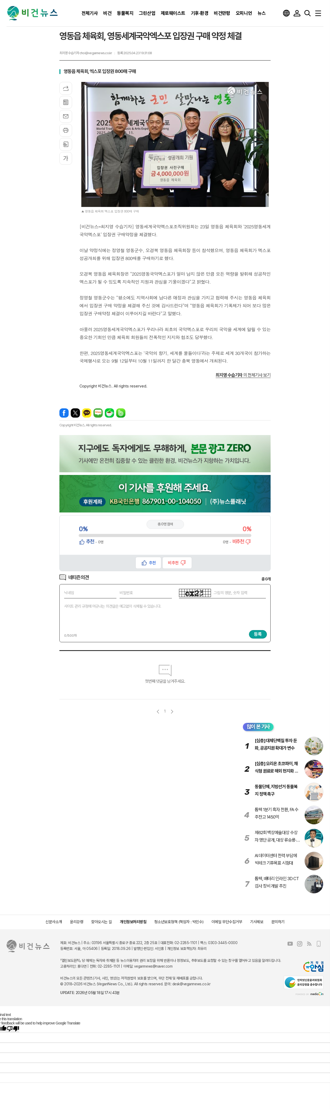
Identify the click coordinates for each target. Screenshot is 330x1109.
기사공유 (65, 88)
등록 (258, 634)
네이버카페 (109, 413)
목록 (65, 102)
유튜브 (290, 944)
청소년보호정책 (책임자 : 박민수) (178, 921)
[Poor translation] (13, 1029)
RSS (309, 944)
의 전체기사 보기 (243, 375)
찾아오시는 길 (101, 921)
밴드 (120, 413)
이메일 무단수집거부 (226, 921)
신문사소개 (53, 921)
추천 (152, 562)
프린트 (65, 130)
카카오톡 (86, 413)
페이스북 (64, 413)
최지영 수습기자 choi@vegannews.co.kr (85, 53)
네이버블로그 (98, 413)
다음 (172, 712)
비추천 (173, 562)
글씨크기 (65, 158)
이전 (158, 712)
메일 (65, 116)
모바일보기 (319, 944)
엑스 (75, 413)
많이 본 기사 (258, 726)
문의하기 (278, 921)
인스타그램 (300, 944)
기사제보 (256, 921)
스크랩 (65, 144)
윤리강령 (76, 921)
